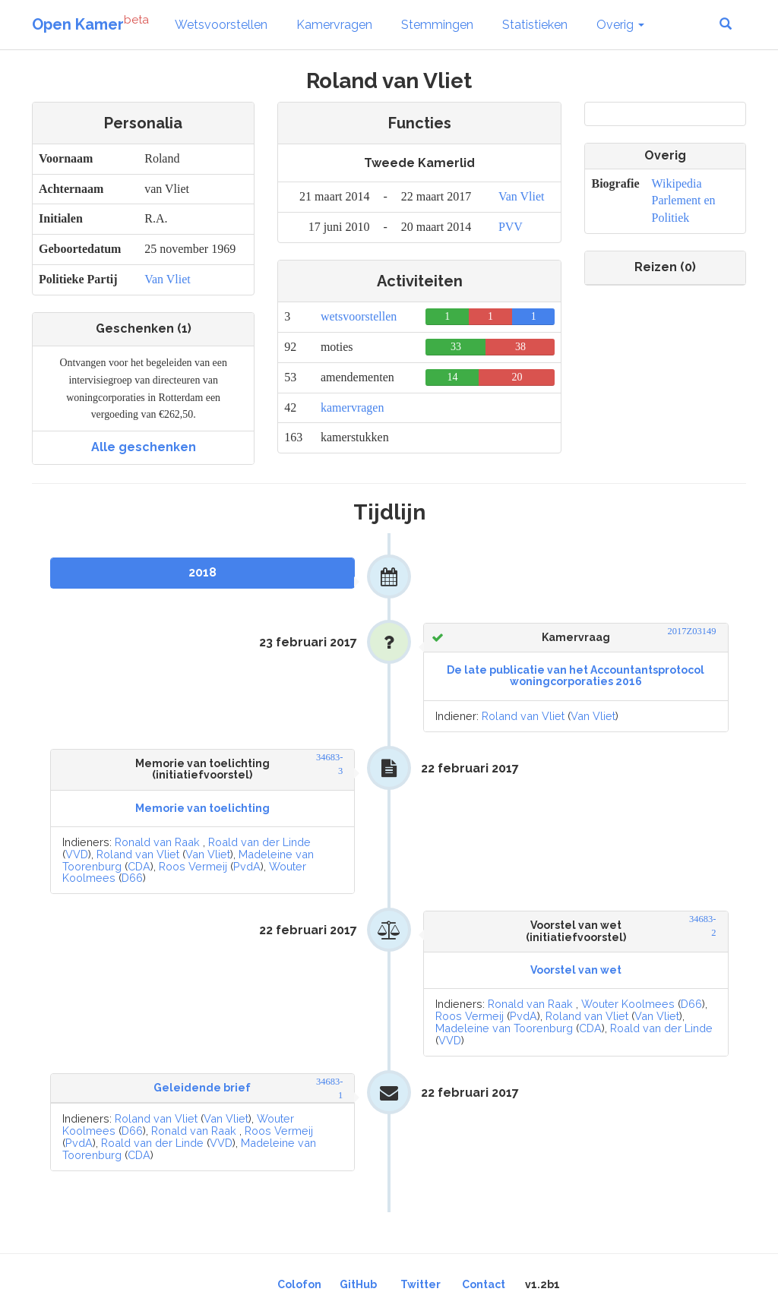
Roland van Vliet (523, 715)
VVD (76, 854)
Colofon (299, 1284)
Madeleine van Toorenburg (504, 1028)
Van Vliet (167, 279)
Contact (483, 1284)
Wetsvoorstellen (221, 24)
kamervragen (352, 407)
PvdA (247, 866)
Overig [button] (620, 24)
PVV (510, 226)
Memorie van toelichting (202, 808)
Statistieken (535, 24)
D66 (132, 877)
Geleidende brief (202, 1088)
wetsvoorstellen (359, 316)
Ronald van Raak (157, 841)
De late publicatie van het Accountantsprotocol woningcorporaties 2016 (575, 675)
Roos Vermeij (193, 866)
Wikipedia (677, 183)
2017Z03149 (692, 631)
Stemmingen (437, 24)
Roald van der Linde (259, 841)
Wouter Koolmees (628, 1003)
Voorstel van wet (575, 970)
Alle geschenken (143, 447)
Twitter (420, 1284)
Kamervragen (334, 24)
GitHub (358, 1284)
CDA (139, 866)
